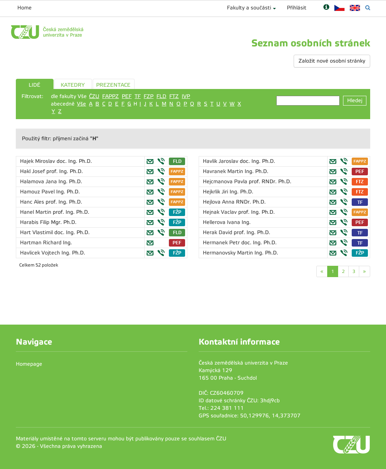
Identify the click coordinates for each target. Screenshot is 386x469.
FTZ (174, 96)
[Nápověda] (326, 8)
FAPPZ (110, 96)
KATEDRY (73, 85)
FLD (161, 96)
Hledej (354, 100)
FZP (148, 96)
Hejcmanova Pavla (226, 181)
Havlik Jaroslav (221, 161)
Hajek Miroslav (38, 161)
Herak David (218, 232)
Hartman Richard (41, 242)
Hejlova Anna (219, 202)
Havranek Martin (224, 171)
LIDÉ (34, 85)
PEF (127, 96)
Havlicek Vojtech (40, 253)
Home (24, 8)
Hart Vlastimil (37, 232)
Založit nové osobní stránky (332, 61)
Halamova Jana (39, 181)
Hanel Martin (36, 212)
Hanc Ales (33, 202)
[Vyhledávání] (367, 8)
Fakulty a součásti (249, 8)
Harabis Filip (35, 222)
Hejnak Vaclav (220, 212)
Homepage (29, 364)
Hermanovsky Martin (228, 253)
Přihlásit (296, 8)
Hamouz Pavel (38, 192)
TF (138, 96)
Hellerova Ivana (222, 222)
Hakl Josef (33, 171)
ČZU (94, 96)
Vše (81, 104)
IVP (186, 96)
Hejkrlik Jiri (216, 192)
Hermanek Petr (222, 242)
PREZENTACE (113, 85)
